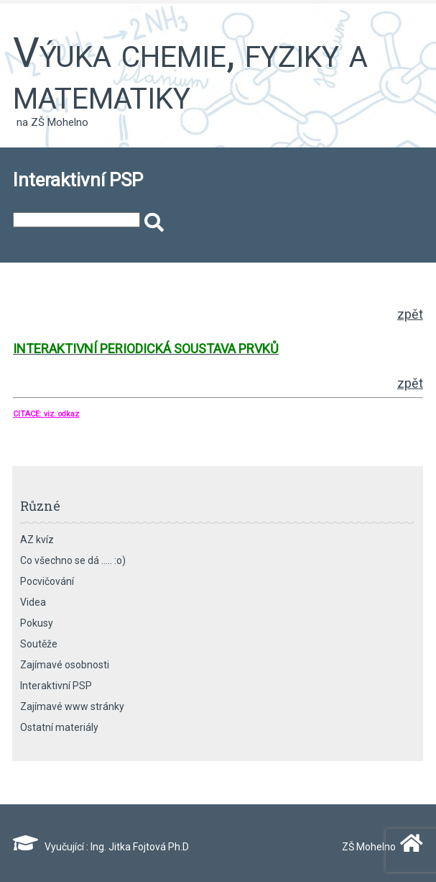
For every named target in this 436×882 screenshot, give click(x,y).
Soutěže (38, 644)
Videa (33, 602)
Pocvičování (47, 581)
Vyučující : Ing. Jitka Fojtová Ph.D (101, 847)
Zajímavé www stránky (72, 706)
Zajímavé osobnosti (64, 664)
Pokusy (36, 623)
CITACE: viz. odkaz (46, 414)
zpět (410, 314)
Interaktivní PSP (56, 685)
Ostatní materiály (59, 727)
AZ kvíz (37, 539)
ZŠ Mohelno (379, 847)
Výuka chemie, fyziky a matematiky (190, 73)
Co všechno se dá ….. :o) (73, 560)
